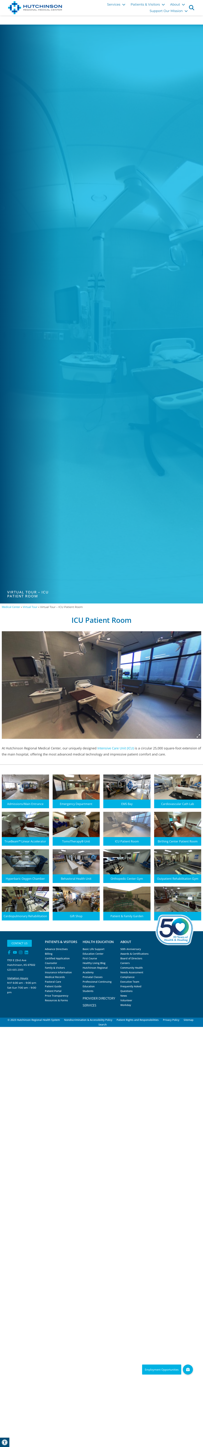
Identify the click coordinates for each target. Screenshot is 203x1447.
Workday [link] (125, 1005)
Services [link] (116, 4)
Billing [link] (48, 953)
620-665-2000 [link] (15, 969)
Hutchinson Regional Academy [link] (95, 970)
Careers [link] (125, 963)
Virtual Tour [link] (30, 607)
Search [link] (102, 1024)
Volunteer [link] (126, 1000)
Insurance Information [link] (58, 972)
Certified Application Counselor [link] (57, 961)
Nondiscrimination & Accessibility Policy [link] (88, 1020)
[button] (191, 7)
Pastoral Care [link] (53, 981)
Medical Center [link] (11, 607)
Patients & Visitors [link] (148, 4)
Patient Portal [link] (53, 991)
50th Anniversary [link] (130, 949)
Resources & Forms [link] (56, 1000)
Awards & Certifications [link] (134, 953)
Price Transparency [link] (56, 995)
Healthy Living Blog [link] (94, 963)
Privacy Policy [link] (171, 1020)
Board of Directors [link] (131, 958)
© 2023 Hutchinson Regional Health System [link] (34, 1020)
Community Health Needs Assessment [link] (131, 970)
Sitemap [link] (188, 1020)
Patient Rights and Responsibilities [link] (138, 1020)
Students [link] (88, 991)
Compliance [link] (127, 977)
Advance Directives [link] (56, 949)
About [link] (177, 4)
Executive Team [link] (129, 981)
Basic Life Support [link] (93, 949)
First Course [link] (90, 958)
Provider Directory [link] (99, 998)
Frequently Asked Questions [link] (130, 989)
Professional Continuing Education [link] (97, 984)
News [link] (123, 995)
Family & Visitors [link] (55, 967)
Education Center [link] (93, 953)
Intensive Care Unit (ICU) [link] (115, 748)
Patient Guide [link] (53, 986)
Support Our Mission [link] (169, 11)
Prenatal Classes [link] (93, 977)
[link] (4, 1442)
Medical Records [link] (55, 977)
